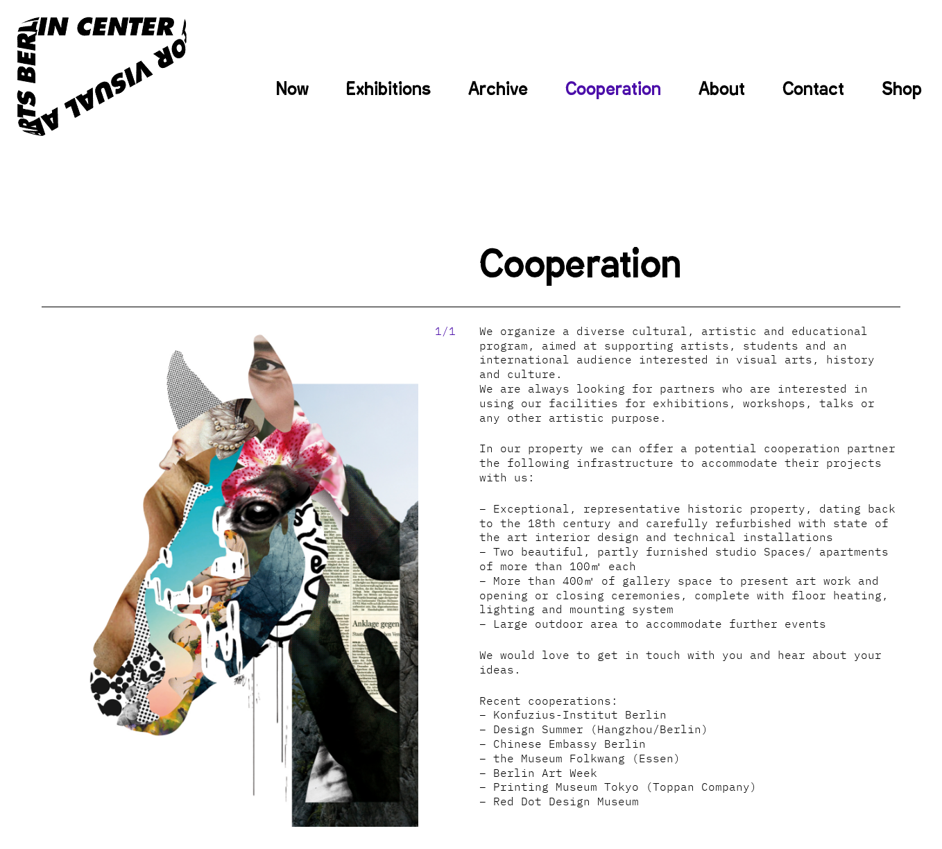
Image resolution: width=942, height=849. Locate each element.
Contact (813, 89)
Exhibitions (388, 89)
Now (292, 89)
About (722, 89)
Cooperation (613, 89)
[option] (230, 575)
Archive (498, 89)
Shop (902, 89)
